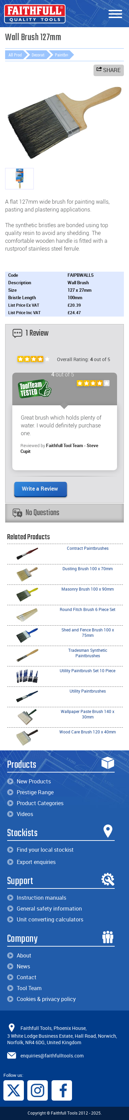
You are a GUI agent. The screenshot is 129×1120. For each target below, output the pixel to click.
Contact (22, 977)
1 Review (30, 333)
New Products (29, 781)
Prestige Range (30, 792)
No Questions (36, 513)
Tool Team (24, 988)
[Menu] (115, 14)
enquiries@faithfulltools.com (52, 1055)
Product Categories (35, 803)
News (18, 966)
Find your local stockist (40, 849)
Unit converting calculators (45, 919)
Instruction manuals (36, 897)
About (19, 955)
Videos (20, 814)
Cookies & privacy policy (41, 999)
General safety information (44, 908)
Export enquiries (31, 862)
